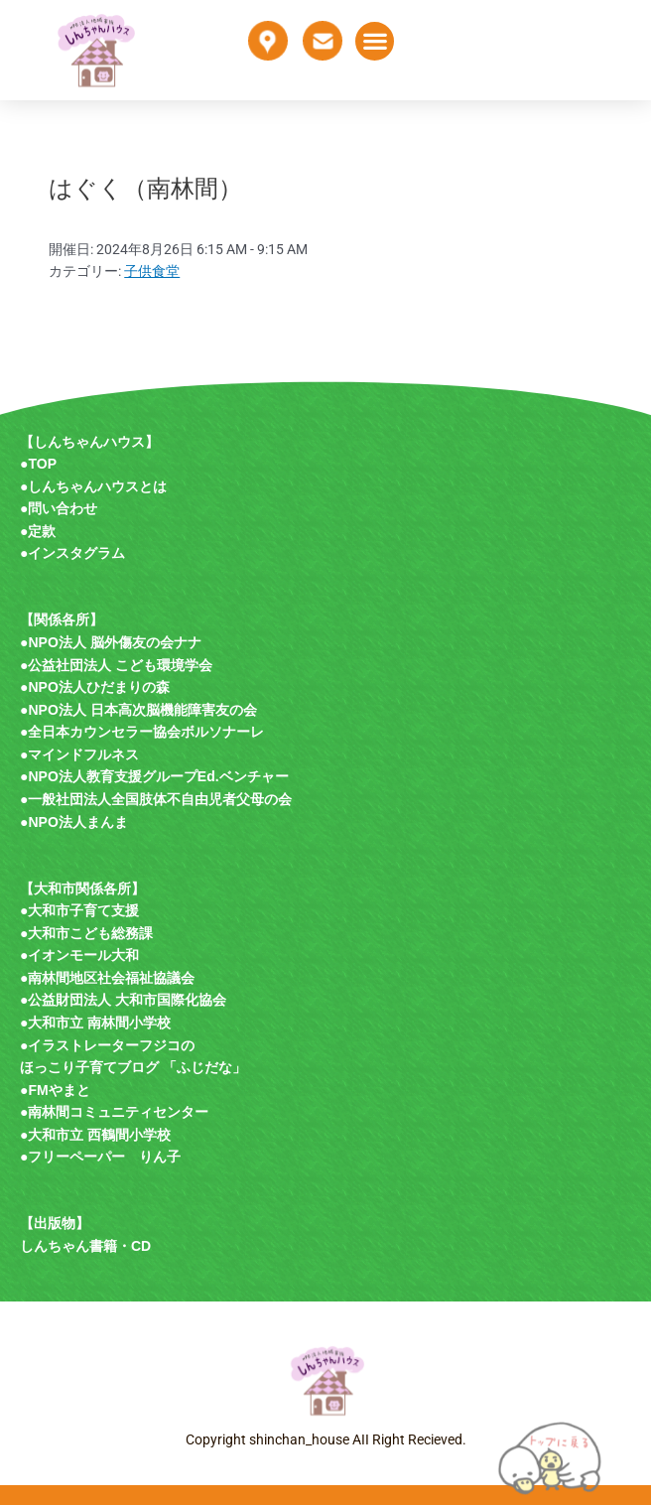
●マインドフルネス (79, 754)
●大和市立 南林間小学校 (95, 1022)
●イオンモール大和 (79, 955)
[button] (374, 41)
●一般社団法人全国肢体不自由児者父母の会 (156, 799)
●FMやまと (55, 1090)
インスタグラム (76, 553)
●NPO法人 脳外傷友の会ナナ (110, 642)
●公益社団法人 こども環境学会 (116, 665)
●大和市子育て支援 (79, 910)
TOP (42, 464)
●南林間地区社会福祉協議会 (107, 978)
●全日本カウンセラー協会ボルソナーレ (142, 732)
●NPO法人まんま (74, 822)
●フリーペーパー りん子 (100, 1156)
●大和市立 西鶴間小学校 (95, 1135)
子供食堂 (152, 271)
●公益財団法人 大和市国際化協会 (123, 1000)
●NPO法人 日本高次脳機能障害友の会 (138, 710)
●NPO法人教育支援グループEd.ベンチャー (154, 776)
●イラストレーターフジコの (107, 1045)
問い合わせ (62, 508)
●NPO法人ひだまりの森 (95, 687)
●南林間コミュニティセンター (114, 1112)
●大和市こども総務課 (86, 933)
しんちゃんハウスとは (97, 486)
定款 (42, 531)
